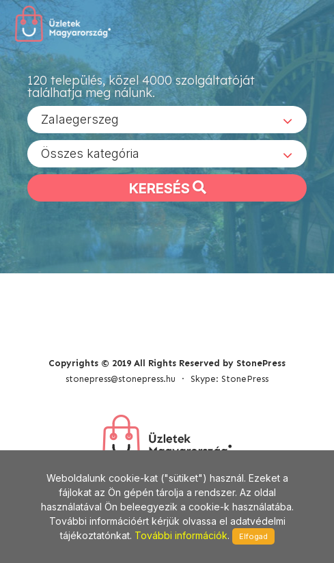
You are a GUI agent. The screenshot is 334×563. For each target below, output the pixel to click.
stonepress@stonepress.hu (121, 379)
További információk (181, 535)
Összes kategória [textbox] (90, 153)
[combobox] (167, 119)
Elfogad (253, 536)
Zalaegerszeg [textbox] (80, 119)
